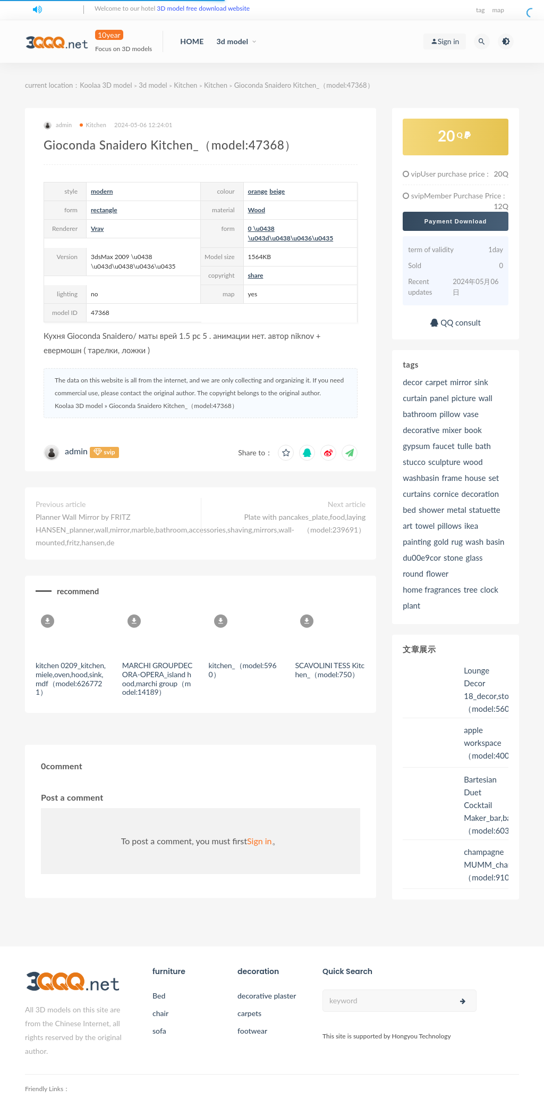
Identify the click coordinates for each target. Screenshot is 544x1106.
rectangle (104, 210)
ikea (471, 525)
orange (258, 191)
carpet (437, 382)
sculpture (444, 462)
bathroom (420, 414)
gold (441, 541)
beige (277, 191)
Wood (256, 210)
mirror (461, 382)
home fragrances (432, 589)
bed (409, 509)
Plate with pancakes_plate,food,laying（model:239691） (305, 523)
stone (453, 557)
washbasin (421, 478)
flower (437, 573)
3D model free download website (203, 8)
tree (471, 589)
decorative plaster (266, 995)
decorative (421, 430)
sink (481, 382)
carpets (249, 1013)
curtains (416, 493)
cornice (445, 493)
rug (457, 541)
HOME (191, 41)
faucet (443, 446)
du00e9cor (422, 557)
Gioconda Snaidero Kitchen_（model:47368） (304, 85)
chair (160, 1013)
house (475, 478)
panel (439, 398)
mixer (451, 430)
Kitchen (185, 85)
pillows (449, 525)
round (413, 573)
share (256, 275)
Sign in (259, 841)
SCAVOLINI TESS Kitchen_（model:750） (329, 670)
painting (417, 541)
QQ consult (455, 322)
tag (480, 10)
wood (473, 462)
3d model (232, 41)
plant (411, 605)
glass (474, 557)
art (407, 525)
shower (431, 509)
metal (456, 509)
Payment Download (455, 221)
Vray (97, 228)
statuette (484, 509)
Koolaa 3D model (106, 85)
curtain (415, 398)
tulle (465, 446)
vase (470, 414)
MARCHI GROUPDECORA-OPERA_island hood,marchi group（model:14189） (157, 678)
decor (412, 382)
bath (483, 446)
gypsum (416, 446)
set (494, 478)
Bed (158, 995)
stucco (414, 462)
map (498, 10)
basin (495, 541)
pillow (449, 414)
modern (102, 191)
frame (452, 478)
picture (464, 398)
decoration (480, 493)
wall (485, 398)
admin (58, 125)
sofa (159, 1030)
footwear (252, 1030)
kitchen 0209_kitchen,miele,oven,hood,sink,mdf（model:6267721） (71, 678)
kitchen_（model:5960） (243, 670)
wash (474, 541)
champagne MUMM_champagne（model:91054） (500, 864)
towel (425, 525)
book (473, 430)
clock (489, 589)
